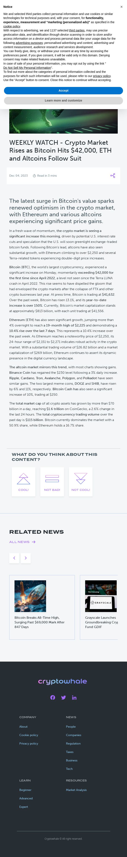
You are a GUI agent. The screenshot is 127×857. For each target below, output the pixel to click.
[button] (121, 6)
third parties (77, 30)
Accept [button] (64, 90)
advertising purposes (29, 43)
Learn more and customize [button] (63, 100)
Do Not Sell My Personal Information (27, 67)
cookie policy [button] (11, 26)
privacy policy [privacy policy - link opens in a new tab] (101, 76)
